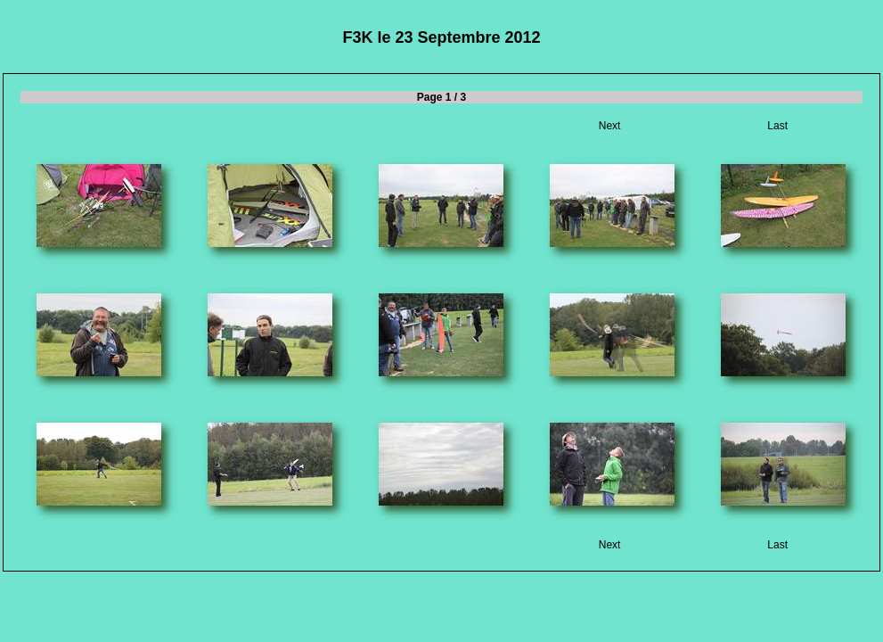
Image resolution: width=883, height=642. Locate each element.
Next (610, 125)
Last (777, 125)
